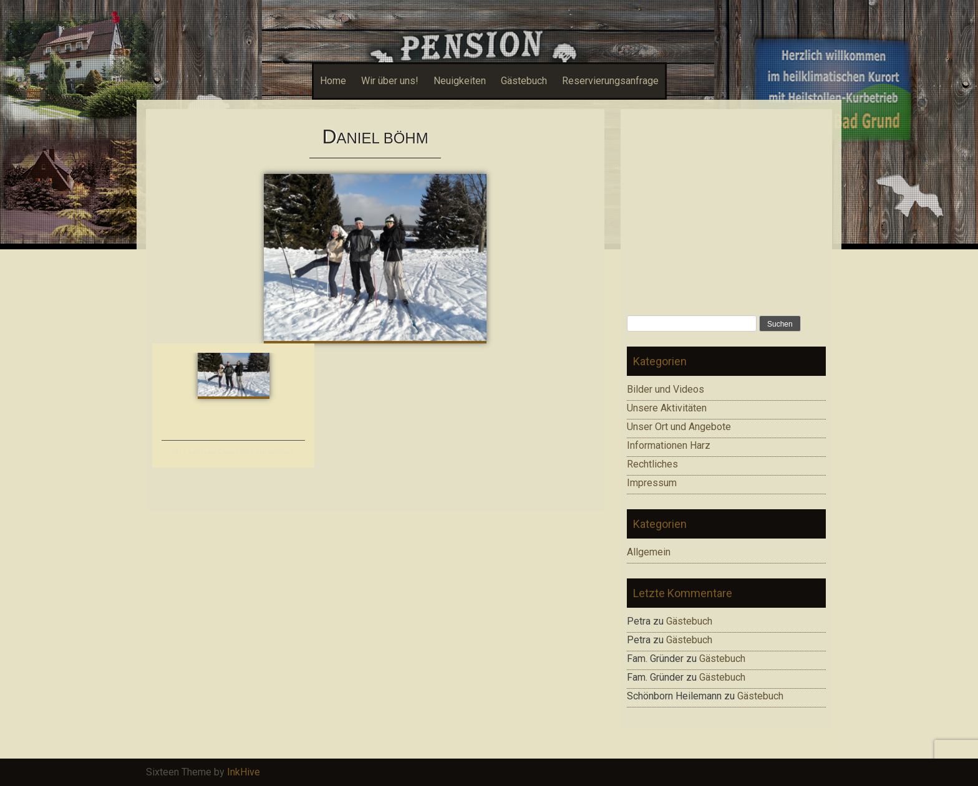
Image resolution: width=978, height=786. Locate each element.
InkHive (243, 772)
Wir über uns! (390, 81)
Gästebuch (524, 81)
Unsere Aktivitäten (667, 408)
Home (333, 81)
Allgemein (649, 552)
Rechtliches (652, 464)
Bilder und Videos (665, 389)
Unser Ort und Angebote (679, 427)
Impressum (652, 483)
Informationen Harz (668, 445)
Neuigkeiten (459, 81)
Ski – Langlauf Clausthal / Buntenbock (233, 451)
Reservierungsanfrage (610, 81)
